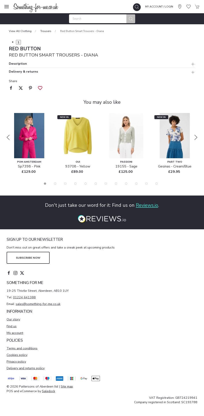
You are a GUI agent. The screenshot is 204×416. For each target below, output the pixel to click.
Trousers (45, 31)
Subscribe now (28, 258)
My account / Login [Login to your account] (159, 6)
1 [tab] (18, 42)
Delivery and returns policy (26, 368)
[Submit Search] (130, 18)
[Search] (102, 18)
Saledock (48, 391)
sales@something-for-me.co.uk (38, 304)
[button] (6, 6)
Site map (67, 386)
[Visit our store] (180, 6)
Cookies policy (17, 355)
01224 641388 (24, 297)
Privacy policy (16, 361)
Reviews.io (147, 205)
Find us (12, 326)
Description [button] (18, 64)
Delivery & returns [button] (23, 72)
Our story (13, 319)
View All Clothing (20, 31)
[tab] (45, 184)
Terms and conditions (22, 348)
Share (13, 81)
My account (15, 333)
